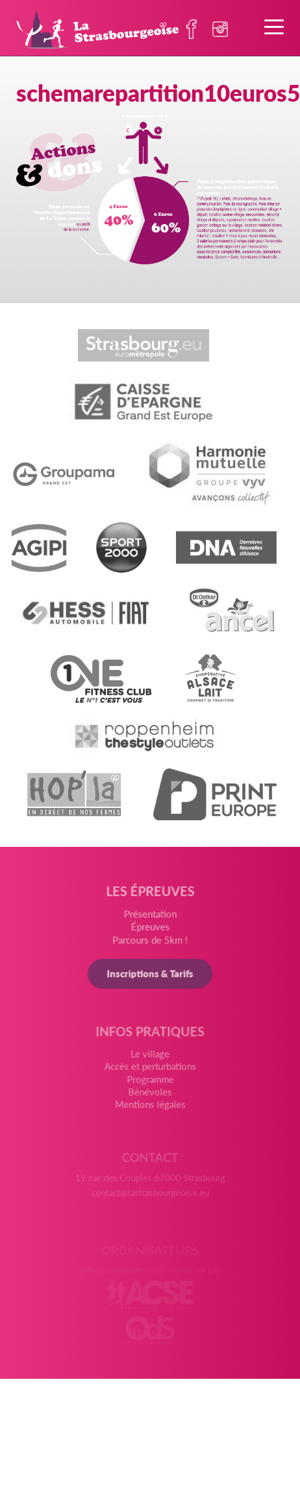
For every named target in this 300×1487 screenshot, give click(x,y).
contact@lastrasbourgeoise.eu (149, 1195)
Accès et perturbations (149, 1074)
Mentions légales (150, 1109)
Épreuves (150, 933)
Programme (150, 1086)
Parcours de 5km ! (150, 945)
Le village (150, 1062)
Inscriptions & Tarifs (150, 979)
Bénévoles (149, 1098)
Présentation (150, 920)
